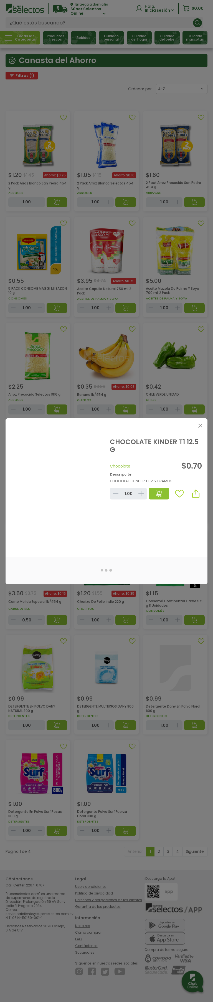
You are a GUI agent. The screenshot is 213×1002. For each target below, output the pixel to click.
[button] (196, 494)
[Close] (200, 426)
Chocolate (120, 466)
